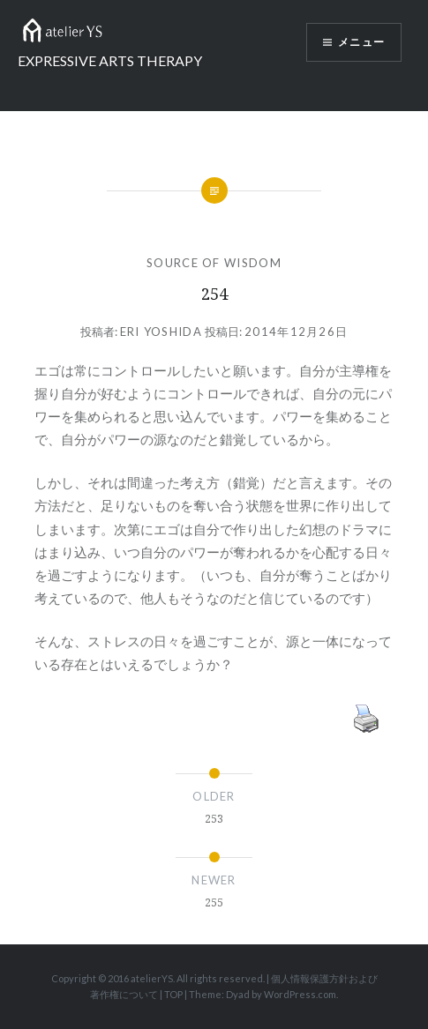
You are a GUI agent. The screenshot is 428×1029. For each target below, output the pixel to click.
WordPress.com (300, 994)
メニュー (361, 42)
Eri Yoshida (161, 331)
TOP (173, 994)
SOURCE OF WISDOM (214, 263)
